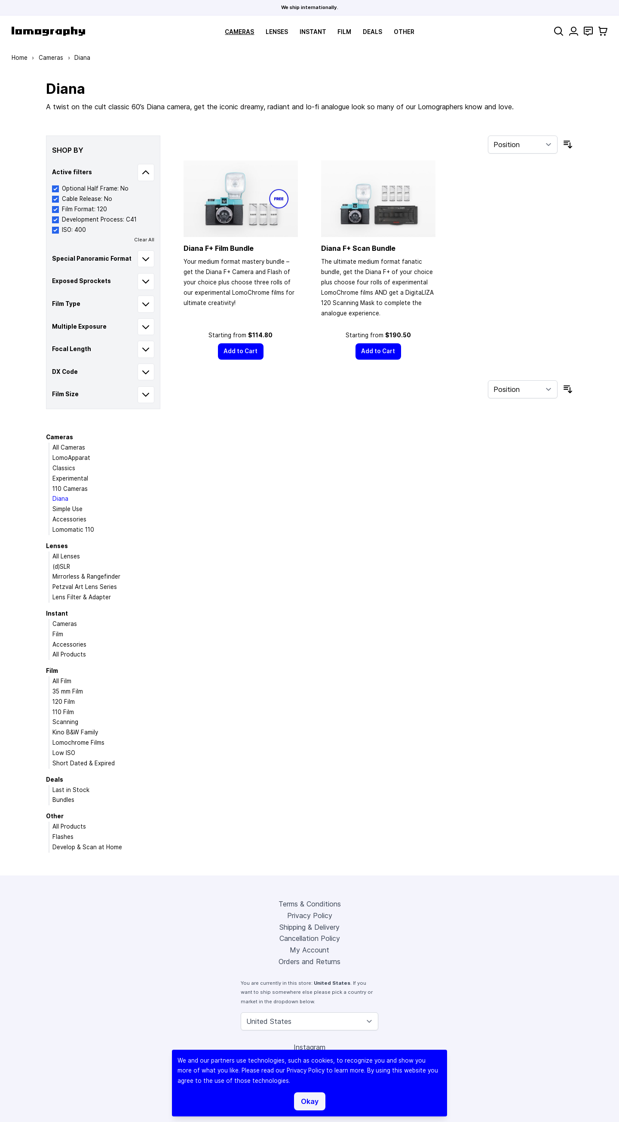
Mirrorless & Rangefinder (86, 576)
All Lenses (66, 556)
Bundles (63, 799)
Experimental (70, 478)
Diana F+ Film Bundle (219, 248)
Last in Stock (70, 789)
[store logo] (48, 31)
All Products (69, 654)
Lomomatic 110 (73, 529)
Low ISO (63, 752)
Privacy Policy (309, 915)
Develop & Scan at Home (87, 847)
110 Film (63, 712)
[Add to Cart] (241, 351)
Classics (63, 468)
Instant (313, 31)
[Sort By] (523, 145)
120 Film (63, 701)
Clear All (144, 240)
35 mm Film (67, 691)
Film (344, 31)
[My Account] (573, 31)
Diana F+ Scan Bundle (358, 248)
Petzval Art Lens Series (84, 586)
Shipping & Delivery (309, 927)
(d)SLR (61, 566)
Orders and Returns (309, 961)
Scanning (65, 721)
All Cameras (68, 447)
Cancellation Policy (309, 938)
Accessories (69, 519)
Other (404, 31)
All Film (61, 681)
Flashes (63, 836)
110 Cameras (70, 488)
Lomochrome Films (78, 742)
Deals (372, 31)
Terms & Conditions (310, 904)
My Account (309, 950)
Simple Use (67, 509)
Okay (310, 1101)
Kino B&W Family (75, 732)
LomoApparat (71, 457)
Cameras (239, 31)
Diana (60, 498)
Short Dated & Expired (83, 763)
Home (20, 57)
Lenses (277, 31)
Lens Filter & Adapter (81, 597)
